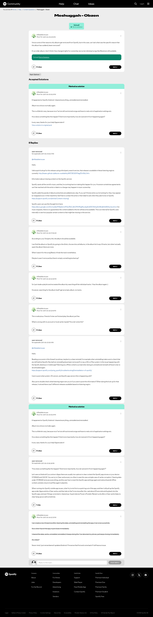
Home (14, 10)
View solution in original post (42, 125)
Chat (76, 4)
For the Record (36, 587)
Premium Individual (102, 577)
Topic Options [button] (34, 74)
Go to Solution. (44, 57)
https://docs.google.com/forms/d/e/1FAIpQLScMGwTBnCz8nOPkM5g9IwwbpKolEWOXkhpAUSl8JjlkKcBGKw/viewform (74, 207)
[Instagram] (132, 575)
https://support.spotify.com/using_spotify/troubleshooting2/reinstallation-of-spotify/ (62, 370)
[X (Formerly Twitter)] (139, 575)
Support (77, 577)
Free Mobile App (80, 587)
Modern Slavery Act (81, 613)
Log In (142, 4)
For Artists (56, 577)
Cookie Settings (45, 613)
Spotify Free (99, 596)
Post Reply (115, 563)
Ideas (91, 4)
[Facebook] (145, 575)
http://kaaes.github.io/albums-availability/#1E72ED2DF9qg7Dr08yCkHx (64, 173)
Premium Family (101, 587)
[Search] (135, 4)
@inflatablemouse (38, 159)
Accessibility (67, 613)
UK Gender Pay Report (108, 613)
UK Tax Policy (94, 613)
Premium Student (101, 592)
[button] (120, 35)
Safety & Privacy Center (19, 613)
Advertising (57, 587)
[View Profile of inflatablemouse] (42, 35)
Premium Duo (100, 582)
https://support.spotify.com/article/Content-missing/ (50, 198)
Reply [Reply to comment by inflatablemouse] (115, 67)
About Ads (57, 613)
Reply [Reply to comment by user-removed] (115, 221)
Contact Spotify (79, 592)
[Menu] (148, 3)
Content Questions (29, 10)
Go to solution (77, 27)
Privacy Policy (33, 613)
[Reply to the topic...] (72, 563)
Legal (6, 613)
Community (11, 4)
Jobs (33, 582)
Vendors (56, 596)
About (33, 577)
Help (61, 4)
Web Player (78, 582)
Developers (57, 582)
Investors (56, 592)
